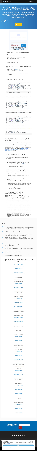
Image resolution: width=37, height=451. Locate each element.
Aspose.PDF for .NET (23, 149)
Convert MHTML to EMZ (18, 298)
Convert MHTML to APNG (18, 264)
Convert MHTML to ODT (18, 340)
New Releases (23, 439)
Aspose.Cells (26, 163)
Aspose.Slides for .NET (16, 149)
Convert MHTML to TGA (18, 412)
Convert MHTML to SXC (18, 408)
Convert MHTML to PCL (18, 351)
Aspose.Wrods (21, 163)
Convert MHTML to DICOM (18, 272)
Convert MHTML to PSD (18, 393)
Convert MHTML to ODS (18, 336)
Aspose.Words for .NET (24, 148)
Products (12, 439)
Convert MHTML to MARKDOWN (18, 325)
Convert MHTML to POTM (18, 359)
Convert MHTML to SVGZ (18, 400)
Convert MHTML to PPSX (18, 378)
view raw (29, 92)
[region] (18, 86)
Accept (18, 445)
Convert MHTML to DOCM (18, 279)
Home (1, 439)
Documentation (19, 161)
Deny (26, 447)
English (31, 1)
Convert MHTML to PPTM (18, 385)
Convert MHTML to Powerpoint (18, 366)
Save (19, 70)
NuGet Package (13, 161)
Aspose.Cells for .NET (8, 149)
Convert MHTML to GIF (18, 313)
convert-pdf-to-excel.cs (10, 92)
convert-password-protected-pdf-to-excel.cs (12, 112)
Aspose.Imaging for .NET (9, 150)
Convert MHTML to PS (18, 389)
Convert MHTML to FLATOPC (18, 306)
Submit (20, 427)
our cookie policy (7, 443)
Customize (10, 447)
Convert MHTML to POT (18, 355)
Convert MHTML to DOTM (18, 287)
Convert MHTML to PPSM (18, 374)
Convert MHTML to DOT (18, 283)
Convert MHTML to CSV (18, 268)
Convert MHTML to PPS (18, 370)
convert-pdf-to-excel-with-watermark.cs (11, 133)
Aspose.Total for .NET (17, 143)
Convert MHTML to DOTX (18, 291)
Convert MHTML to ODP (18, 332)
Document (16, 69)
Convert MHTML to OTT (18, 347)
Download (18, 24)
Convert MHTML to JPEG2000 (18, 321)
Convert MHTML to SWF (18, 404)
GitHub (19, 92)
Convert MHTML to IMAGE (18, 317)
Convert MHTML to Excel (18, 302)
